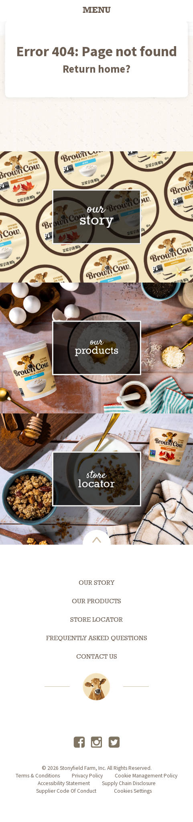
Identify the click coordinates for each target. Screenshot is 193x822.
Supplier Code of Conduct (66, 790)
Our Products (96, 601)
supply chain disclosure (129, 783)
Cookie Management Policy (146, 775)
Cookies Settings (133, 790)
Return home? (96, 68)
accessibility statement (64, 783)
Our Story (96, 583)
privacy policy (87, 775)
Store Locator (96, 620)
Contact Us (96, 657)
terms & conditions (38, 775)
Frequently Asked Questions (96, 638)
